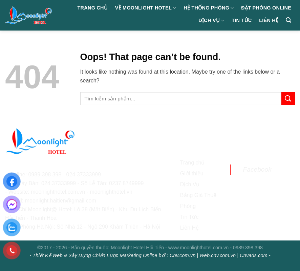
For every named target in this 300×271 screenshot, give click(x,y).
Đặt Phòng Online (266, 8)
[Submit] (288, 98)
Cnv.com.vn (182, 255)
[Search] (288, 20)
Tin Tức (242, 20)
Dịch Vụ (211, 20)
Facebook (257, 169)
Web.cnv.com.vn (217, 255)
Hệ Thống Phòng (209, 8)
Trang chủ (93, 8)
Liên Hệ (189, 228)
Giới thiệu (191, 173)
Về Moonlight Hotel (145, 8)
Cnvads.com (253, 255)
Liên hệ (268, 20)
